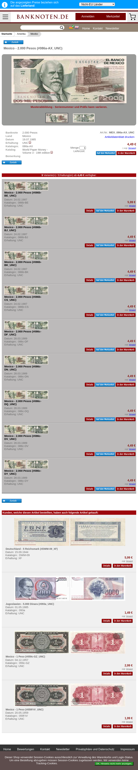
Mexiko (34, 33)
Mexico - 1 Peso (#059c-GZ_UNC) (25, 656)
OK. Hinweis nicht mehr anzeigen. (114, 763)
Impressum (127, 749)
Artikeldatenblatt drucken (119, 136)
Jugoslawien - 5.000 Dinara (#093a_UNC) (30, 604)
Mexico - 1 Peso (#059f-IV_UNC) (24, 709)
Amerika (21, 33)
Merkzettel (113, 16)
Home (86, 28)
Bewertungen (25, 749)
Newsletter (112, 28)
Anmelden (87, 16)
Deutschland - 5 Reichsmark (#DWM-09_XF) (32, 548)
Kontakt (98, 28)
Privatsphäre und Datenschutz (95, 749)
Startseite (6, 33)
